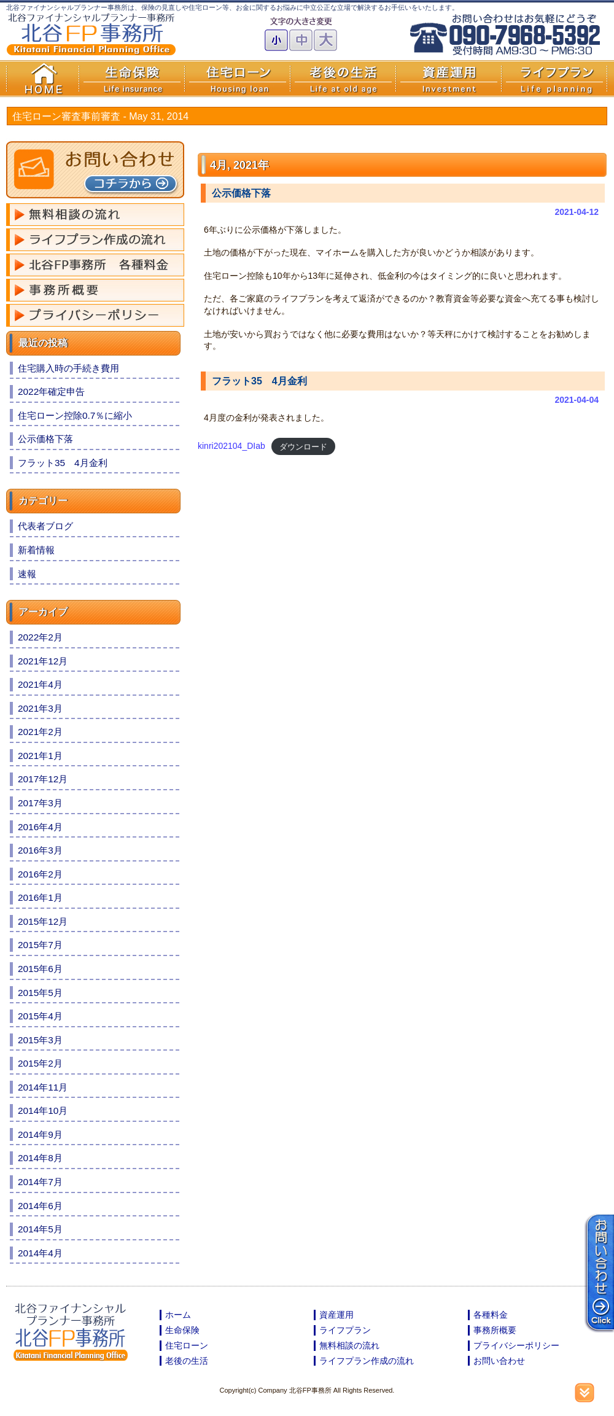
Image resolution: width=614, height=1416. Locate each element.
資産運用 (336, 1315)
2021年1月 (40, 755)
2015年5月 (40, 992)
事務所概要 (494, 1330)
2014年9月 (40, 1134)
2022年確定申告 (51, 391)
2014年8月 (40, 1158)
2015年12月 (43, 921)
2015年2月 (40, 1063)
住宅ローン (186, 1345)
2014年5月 (40, 1229)
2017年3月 (40, 803)
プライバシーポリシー (516, 1345)
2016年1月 (40, 897)
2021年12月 (43, 661)
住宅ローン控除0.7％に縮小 (75, 415)
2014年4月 (40, 1253)
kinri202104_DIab (231, 446)
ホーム (178, 1315)
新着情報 (36, 550)
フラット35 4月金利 (259, 381)
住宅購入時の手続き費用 (68, 368)
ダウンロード (303, 446)
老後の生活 (186, 1361)
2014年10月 (43, 1110)
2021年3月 (40, 708)
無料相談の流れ (349, 1345)
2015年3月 (40, 1040)
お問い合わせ (499, 1361)
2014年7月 (40, 1182)
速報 (27, 574)
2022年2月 (40, 637)
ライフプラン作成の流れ (366, 1361)
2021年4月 (40, 684)
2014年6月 (40, 1205)
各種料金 (490, 1315)
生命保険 (182, 1330)
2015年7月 (40, 944)
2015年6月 (40, 968)
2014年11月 (43, 1087)
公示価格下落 (241, 193)
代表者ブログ (45, 526)
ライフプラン (345, 1330)
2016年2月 (40, 874)
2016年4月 (40, 827)
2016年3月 (40, 850)
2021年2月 (40, 731)
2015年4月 (40, 1016)
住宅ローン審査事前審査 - (100, 116)
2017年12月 (43, 779)
